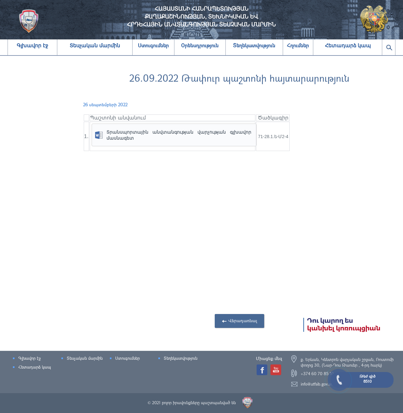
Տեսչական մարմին (95, 45)
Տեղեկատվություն (180, 358)
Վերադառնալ (242, 320)
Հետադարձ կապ (348, 45)
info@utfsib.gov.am (317, 384)
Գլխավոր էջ (32, 45)
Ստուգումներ (127, 358)
